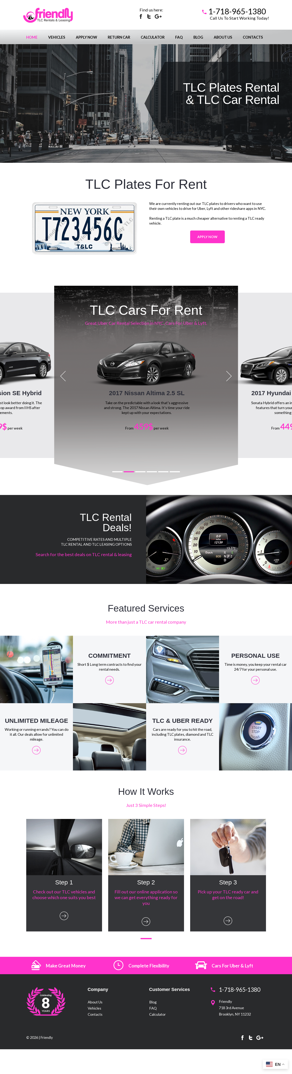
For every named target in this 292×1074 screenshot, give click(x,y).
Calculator (153, 37)
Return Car (119, 37)
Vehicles (56, 37)
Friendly (47, 1058)
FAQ (179, 37)
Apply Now (86, 37)
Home (31, 37)
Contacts (253, 37)
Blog (198, 37)
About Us (223, 37)
